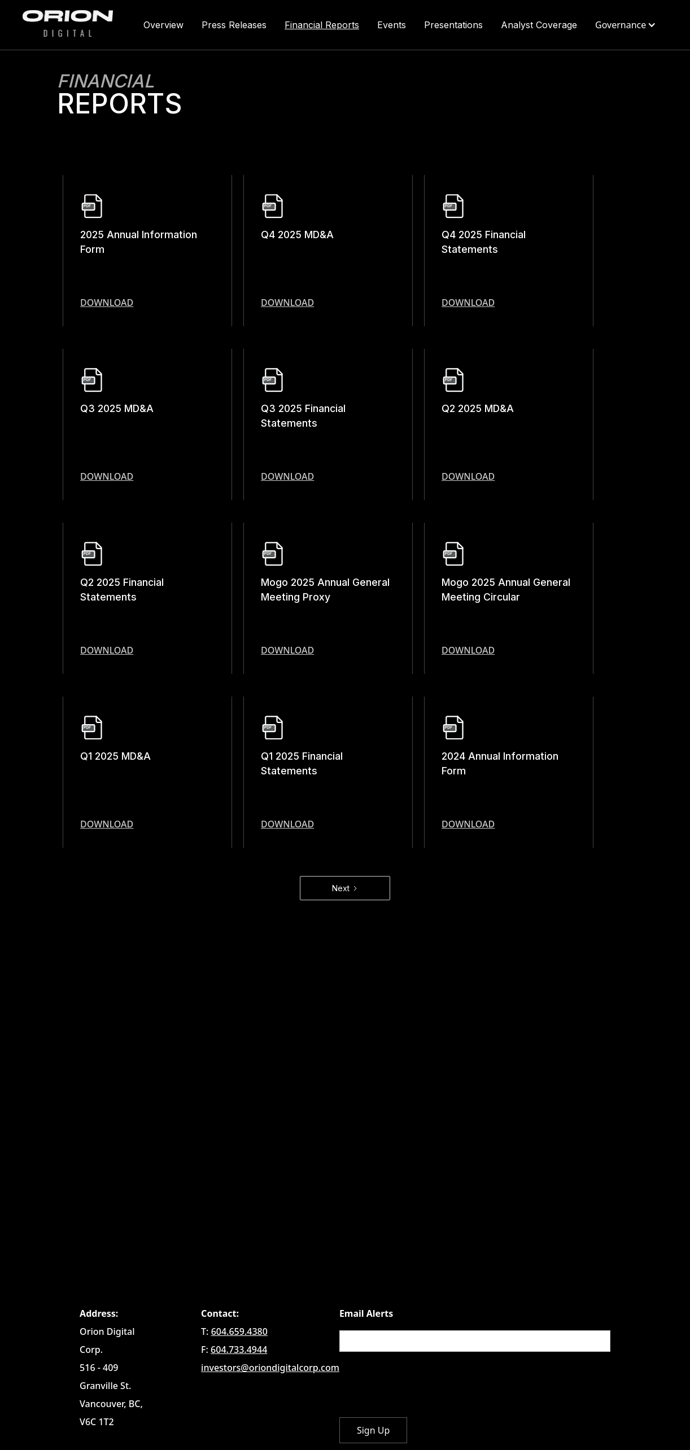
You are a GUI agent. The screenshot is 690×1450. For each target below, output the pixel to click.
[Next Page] (345, 888)
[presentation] (425, 1385)
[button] (626, 25)
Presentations (453, 24)
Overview (163, 24)
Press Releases (234, 24)
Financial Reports (322, 24)
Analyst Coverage (539, 24)
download (106, 302)
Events (391, 24)
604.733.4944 (239, 1349)
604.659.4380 (239, 1331)
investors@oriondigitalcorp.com (270, 1367)
